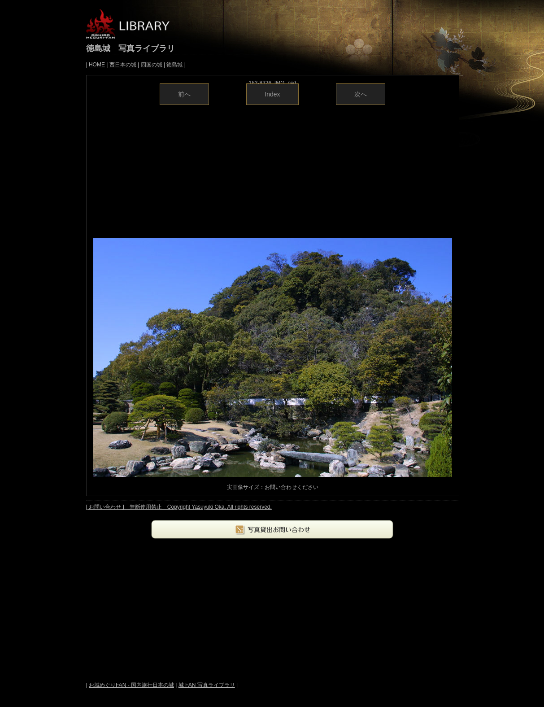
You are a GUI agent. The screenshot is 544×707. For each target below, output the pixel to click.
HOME (97, 64)
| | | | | (136, 64)
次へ (360, 94)
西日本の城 (122, 64)
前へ (184, 94)
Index (272, 94)
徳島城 (174, 64)
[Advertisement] (273, 170)
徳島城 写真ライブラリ (130, 48)
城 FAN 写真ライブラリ (206, 685)
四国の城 (151, 64)
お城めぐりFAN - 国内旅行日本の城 (131, 685)
